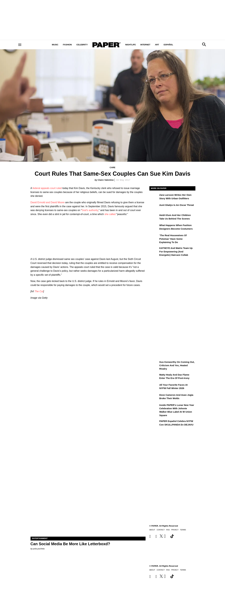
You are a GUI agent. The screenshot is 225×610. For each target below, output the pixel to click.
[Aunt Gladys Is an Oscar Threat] (154, 207)
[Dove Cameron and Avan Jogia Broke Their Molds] (154, 397)
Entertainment (40, 538)
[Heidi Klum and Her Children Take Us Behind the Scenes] (154, 217)
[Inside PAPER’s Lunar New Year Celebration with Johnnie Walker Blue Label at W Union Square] (154, 407)
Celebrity (82, 44)
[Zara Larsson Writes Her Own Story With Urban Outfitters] (154, 197)
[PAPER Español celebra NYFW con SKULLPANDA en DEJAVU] (154, 423)
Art (157, 44)
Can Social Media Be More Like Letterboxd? (70, 544)
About (152, 570)
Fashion (67, 44)
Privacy (174, 570)
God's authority (90, 210)
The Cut (39, 291)
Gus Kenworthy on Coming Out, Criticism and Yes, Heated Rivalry (177, 365)
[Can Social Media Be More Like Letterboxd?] (88, 508)
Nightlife (130, 44)
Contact (161, 570)
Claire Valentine (106, 180)
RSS (168, 570)
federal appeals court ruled (47, 188)
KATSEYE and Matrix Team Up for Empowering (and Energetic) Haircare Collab (176, 251)
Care (112, 167)
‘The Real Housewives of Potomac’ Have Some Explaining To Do (173, 239)
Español (168, 44)
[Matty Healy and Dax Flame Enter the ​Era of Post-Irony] (154, 377)
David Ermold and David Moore (48, 202)
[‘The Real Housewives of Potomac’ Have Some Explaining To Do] (154, 237)
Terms (183, 570)
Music (55, 44)
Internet (145, 44)
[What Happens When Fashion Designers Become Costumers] (154, 227)
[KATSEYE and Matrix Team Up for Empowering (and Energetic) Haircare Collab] (154, 250)
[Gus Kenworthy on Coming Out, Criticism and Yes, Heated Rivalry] (154, 364)
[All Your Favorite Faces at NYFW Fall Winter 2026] (154, 387)
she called (109, 214)
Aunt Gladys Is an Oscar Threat (176, 205)
